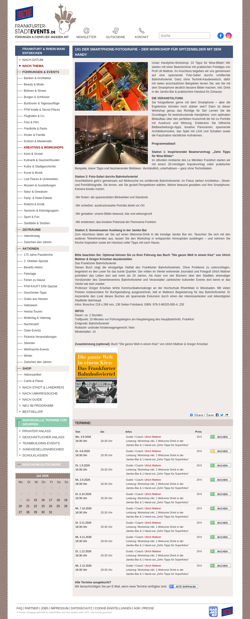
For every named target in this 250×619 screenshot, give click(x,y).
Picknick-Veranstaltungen (37, 336)
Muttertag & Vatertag (34, 317)
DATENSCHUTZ (81, 608)
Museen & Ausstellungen (36, 184)
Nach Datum (30, 59)
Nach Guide (29, 398)
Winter (24, 355)
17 (50, 500)
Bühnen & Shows (31, 90)
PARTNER (31, 608)
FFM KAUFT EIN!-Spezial (37, 285)
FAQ (19, 608)
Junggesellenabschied (40, 448)
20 (20, 506)
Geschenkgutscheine (39, 465)
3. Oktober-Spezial (32, 260)
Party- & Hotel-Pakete (34, 197)
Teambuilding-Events (38, 442)
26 (65, 506)
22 (35, 506)
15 (35, 500)
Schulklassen (32, 454)
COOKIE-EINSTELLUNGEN (113, 608)
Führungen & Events (38, 71)
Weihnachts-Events (33, 349)
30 (43, 512)
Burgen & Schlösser (33, 96)
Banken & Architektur (34, 77)
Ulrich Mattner (152, 436)
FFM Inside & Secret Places (38, 109)
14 (27, 500)
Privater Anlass (34, 430)
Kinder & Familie (31, 134)
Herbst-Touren (29, 311)
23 (43, 506)
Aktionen (28, 248)
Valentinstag (28, 235)
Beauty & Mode (30, 84)
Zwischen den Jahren (34, 241)
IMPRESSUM (60, 608)
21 (27, 506)
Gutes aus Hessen (32, 298)
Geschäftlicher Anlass (40, 436)
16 (43, 500)
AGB (137, 608)
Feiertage (26, 273)
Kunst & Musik (30, 172)
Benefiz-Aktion (30, 266)
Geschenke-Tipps (32, 292)
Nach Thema (30, 65)
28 (27, 512)
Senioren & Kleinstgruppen (38, 210)
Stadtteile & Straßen (33, 222)
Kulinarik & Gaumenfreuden (38, 159)
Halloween (27, 304)
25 (58, 506)
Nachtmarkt (28, 323)
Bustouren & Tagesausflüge (38, 102)
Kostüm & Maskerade (34, 140)
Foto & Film (28, 121)
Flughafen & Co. (31, 115)
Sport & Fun (28, 216)
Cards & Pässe (30, 380)
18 (58, 500)
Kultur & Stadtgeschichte (36, 166)
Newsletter (86, 31)
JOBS (44, 608)
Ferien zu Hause (31, 279)
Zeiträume (29, 229)
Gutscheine (115, 31)
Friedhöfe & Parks (32, 128)
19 (65, 500)
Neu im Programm (35, 405)
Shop (24, 367)
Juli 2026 (42, 476)
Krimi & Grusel (30, 153)
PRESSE (148, 608)
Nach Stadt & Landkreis (40, 386)
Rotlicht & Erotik (31, 203)
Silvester (26, 342)
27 (20, 512)
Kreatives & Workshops (40, 147)
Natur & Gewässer (32, 191)
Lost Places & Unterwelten (37, 178)
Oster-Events (29, 330)
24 (50, 506)
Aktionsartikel (29, 374)
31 (50, 512)
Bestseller (30, 411)
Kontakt (142, 31)
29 (35, 512)
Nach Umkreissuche (37, 392)
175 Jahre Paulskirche (35, 254)
